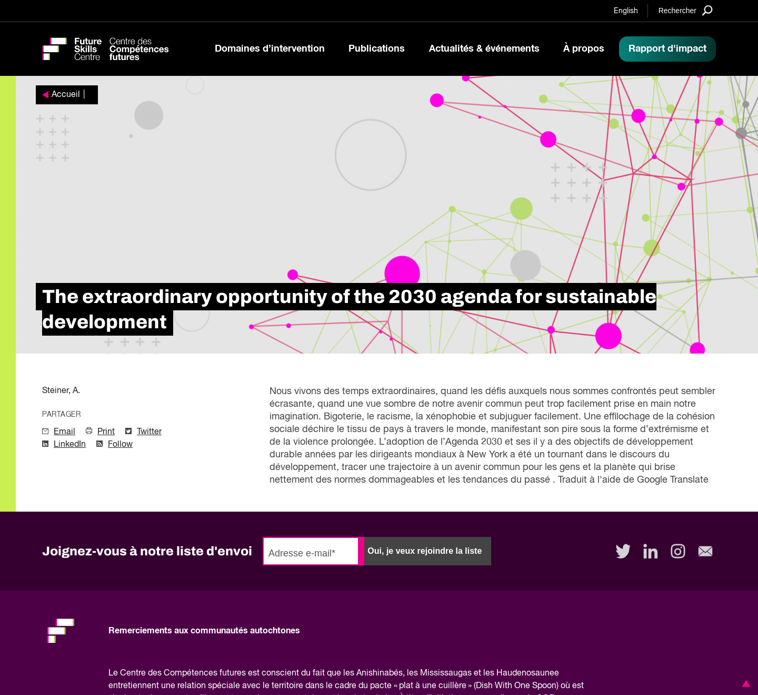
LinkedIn (70, 445)
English (626, 11)
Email (64, 432)
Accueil (66, 95)
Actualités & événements (484, 49)
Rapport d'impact (667, 49)
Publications (376, 49)
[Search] (685, 10)
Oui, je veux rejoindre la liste (424, 550)
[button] (744, 683)
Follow (120, 445)
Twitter (149, 432)
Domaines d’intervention (270, 49)
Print (106, 432)
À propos (583, 49)
